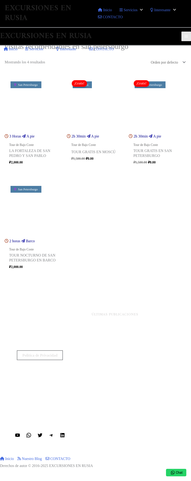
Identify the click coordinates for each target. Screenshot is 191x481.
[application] (140, 10)
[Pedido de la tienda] (167, 62)
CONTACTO (58, 459)
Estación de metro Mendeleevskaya (141, 332)
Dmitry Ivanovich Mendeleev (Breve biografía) (141, 339)
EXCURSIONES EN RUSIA (38, 13)
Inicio (7, 459)
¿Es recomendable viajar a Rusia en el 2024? (141, 353)
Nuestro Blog (30, 459)
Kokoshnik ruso (141, 359)
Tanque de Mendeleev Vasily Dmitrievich (141, 346)
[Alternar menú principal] (186, 36)
